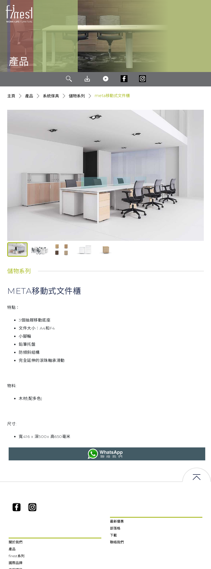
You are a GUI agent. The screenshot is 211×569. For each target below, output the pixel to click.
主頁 (11, 96)
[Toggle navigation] (202, 14)
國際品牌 (15, 563)
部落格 (115, 528)
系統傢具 (51, 96)
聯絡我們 (117, 542)
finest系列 (16, 556)
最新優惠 (117, 521)
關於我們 (15, 542)
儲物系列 (77, 96)
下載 (113, 535)
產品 (29, 96)
